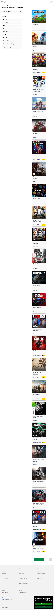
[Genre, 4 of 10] (12, 29)
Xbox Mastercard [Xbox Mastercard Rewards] (5, 592)
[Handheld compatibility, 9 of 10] (12, 44)
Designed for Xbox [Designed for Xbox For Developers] (22, 592)
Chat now (43, 603)
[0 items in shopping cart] (48, 2)
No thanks (43, 606)
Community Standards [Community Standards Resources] (23, 578)
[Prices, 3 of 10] (12, 26)
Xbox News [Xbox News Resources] (21, 571)
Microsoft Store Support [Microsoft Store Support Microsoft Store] (41, 573)
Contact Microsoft (9, 605)
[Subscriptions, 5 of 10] (12, 32)
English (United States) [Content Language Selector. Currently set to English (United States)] (8, 596)
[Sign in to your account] (51, 2)
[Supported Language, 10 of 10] (12, 47)
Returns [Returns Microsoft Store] (38, 575)
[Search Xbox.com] (5, 2)
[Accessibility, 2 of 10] (12, 23)
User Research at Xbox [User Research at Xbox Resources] (23, 583)
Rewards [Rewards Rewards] (3, 590)
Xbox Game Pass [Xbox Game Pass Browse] (5, 575)
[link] (39, 20)
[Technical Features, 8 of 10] (12, 41)
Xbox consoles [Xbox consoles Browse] (4, 571)
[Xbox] (4, 5)
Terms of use (23, 605)
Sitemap (3, 605)
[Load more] (39, 559)
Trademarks (29, 605)
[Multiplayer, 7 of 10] (12, 38)
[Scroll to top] (50, 559)
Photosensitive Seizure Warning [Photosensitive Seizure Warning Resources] (25, 580)
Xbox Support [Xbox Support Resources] (21, 573)
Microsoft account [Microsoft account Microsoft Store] (40, 571)
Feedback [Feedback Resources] (21, 575)
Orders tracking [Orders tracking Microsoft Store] (39, 578)
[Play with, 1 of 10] (12, 20)
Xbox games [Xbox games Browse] (4, 573)
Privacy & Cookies (17, 605)
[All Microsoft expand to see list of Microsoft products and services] (2, 2)
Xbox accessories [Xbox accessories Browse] (5, 578)
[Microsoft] (27, 1)
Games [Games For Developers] (20, 590)
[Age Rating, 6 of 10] (12, 35)
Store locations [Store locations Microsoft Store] (39, 580)
